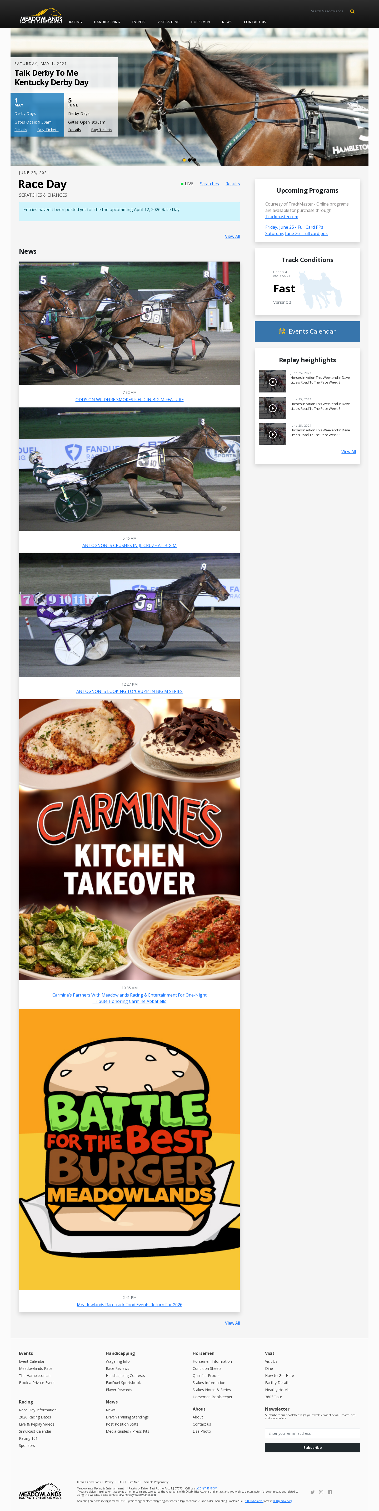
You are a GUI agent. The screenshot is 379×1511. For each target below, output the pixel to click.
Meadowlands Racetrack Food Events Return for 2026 (129, 1305)
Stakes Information (209, 1382)
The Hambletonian (35, 1375)
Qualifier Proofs (206, 1375)
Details (20, 129)
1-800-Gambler (254, 1501)
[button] (352, 11)
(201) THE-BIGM (207, 1488)
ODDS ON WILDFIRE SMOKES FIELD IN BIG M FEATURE (130, 399)
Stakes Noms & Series (212, 1389)
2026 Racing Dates (35, 1417)
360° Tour (273, 1396)
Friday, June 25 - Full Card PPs (294, 227)
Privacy (109, 1482)
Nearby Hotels (277, 1389)
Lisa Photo (202, 1431)
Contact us (255, 22)
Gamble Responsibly (156, 1482)
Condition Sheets (207, 1368)
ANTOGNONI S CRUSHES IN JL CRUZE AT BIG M (129, 545)
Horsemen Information (212, 1361)
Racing (75, 22)
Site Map (133, 1482)
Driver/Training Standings (127, 1417)
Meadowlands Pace (35, 1368)
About (198, 1417)
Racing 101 (28, 1438)
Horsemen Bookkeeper (212, 1396)
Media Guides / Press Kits (127, 1431)
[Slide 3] (195, 160)
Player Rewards (119, 1389)
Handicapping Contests (125, 1375)
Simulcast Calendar (35, 1431)
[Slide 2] (189, 160)
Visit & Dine (168, 22)
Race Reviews (117, 1368)
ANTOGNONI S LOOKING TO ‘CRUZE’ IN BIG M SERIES (129, 691)
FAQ (121, 1482)
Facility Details (277, 1382)
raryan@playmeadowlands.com (137, 1495)
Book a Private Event (37, 1382)
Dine (269, 1368)
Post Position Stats (122, 1424)
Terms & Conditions (89, 1482)
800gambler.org (282, 1501)
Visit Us (271, 1361)
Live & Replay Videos (36, 1424)
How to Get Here (279, 1375)
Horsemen (200, 22)
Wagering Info (118, 1361)
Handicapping (107, 22)
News (227, 22)
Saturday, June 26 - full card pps (296, 233)
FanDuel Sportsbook (123, 1382)
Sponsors (27, 1445)
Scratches (209, 184)
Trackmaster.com (281, 216)
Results (233, 184)
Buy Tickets (48, 129)
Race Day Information (38, 1409)
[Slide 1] (184, 160)
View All (232, 236)
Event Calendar (31, 1361)
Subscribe (312, 1447)
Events (138, 22)
